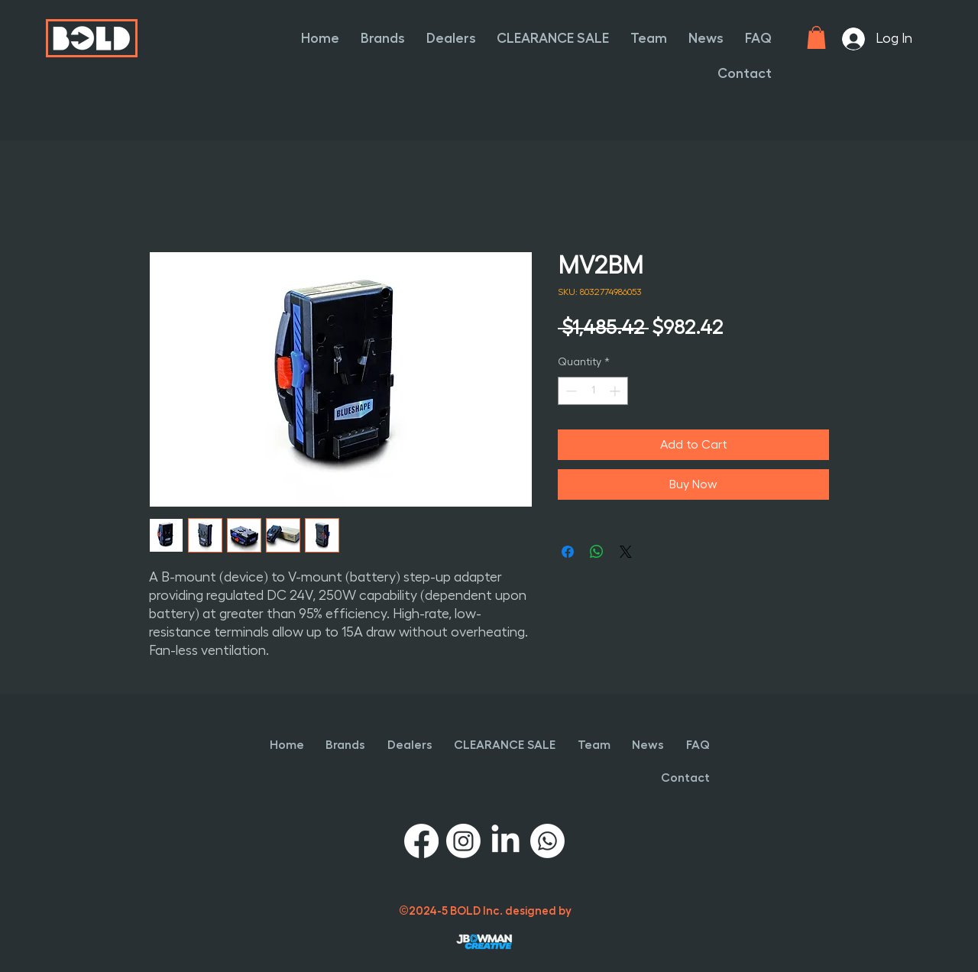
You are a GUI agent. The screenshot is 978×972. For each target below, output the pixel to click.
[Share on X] (626, 552)
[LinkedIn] (505, 841)
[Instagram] (463, 841)
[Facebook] (421, 841)
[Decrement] (569, 390)
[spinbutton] (593, 390)
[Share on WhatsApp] (597, 552)
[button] (381, 38)
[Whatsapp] (547, 841)
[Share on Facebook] (568, 552)
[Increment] (616, 390)
